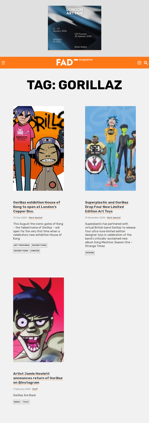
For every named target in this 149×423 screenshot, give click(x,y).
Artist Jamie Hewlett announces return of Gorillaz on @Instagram (38, 378)
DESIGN (90, 253)
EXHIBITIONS (39, 245)
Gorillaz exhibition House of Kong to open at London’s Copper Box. (36, 206)
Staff (35, 389)
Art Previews (21, 245)
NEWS (17, 402)
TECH (25, 402)
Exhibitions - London (26, 251)
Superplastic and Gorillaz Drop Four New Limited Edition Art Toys (106, 206)
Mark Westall (35, 217)
